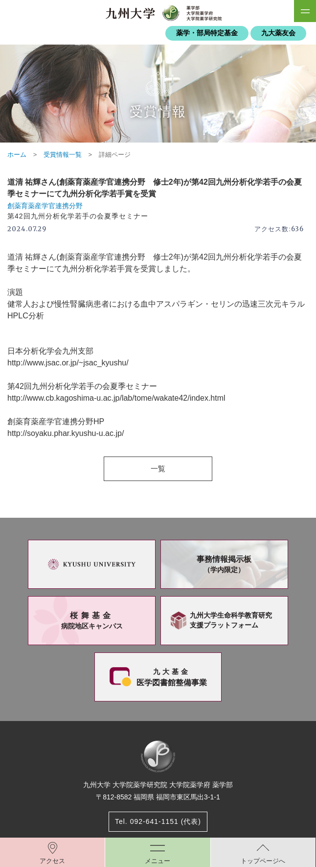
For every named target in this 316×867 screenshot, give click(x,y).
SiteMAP (305, 11)
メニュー (157, 861)
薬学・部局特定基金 (207, 33)
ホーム (16, 154)
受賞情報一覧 (63, 154)
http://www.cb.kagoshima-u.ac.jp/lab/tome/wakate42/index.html (116, 398)
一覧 (158, 468)
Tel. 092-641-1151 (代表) (158, 821)
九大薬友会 (278, 33)
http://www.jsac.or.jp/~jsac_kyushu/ (68, 363)
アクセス (52, 861)
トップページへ (263, 861)
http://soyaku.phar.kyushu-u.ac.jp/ (65, 433)
